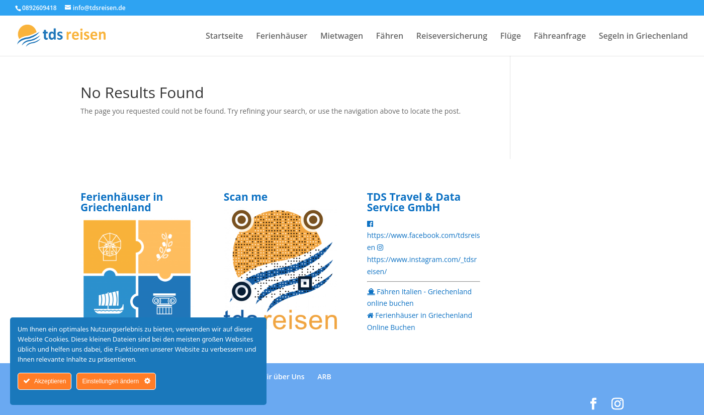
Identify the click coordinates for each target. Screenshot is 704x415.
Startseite (224, 36)
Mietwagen (341, 36)
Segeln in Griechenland (643, 36)
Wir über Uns (282, 376)
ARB (324, 376)
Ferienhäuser (281, 36)
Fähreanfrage (560, 36)
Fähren (389, 36)
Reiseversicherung (451, 36)
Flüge (510, 36)
